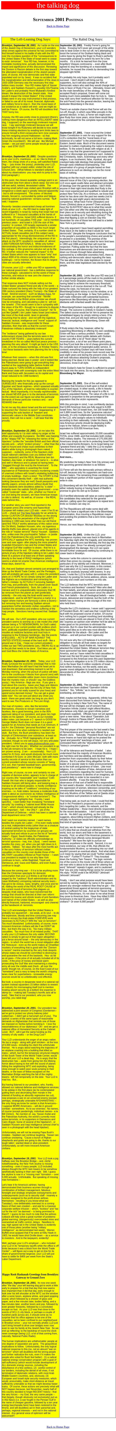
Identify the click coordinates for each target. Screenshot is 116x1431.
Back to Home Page (58, 26)
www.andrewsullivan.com (41, 743)
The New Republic (30, 513)
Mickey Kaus (44, 294)
